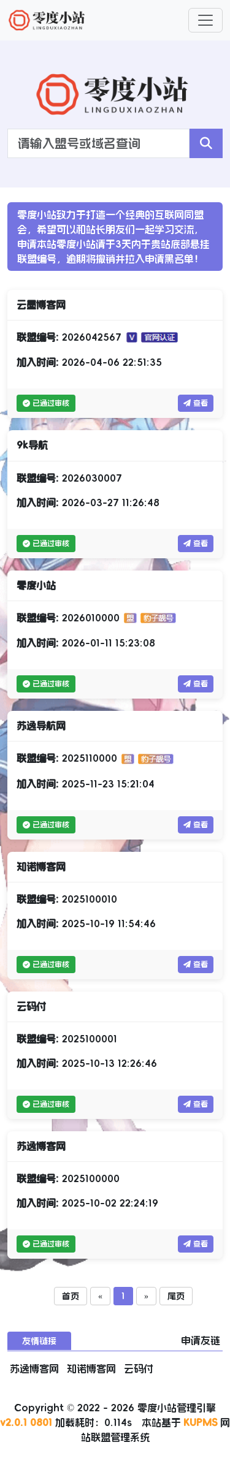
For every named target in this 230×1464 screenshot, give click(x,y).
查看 (195, 403)
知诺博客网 (93, 1368)
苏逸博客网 (36, 1368)
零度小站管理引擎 (176, 1408)
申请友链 (200, 1340)
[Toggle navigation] (205, 20)
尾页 (176, 1296)
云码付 (138, 1368)
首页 (70, 1296)
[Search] (98, 143)
